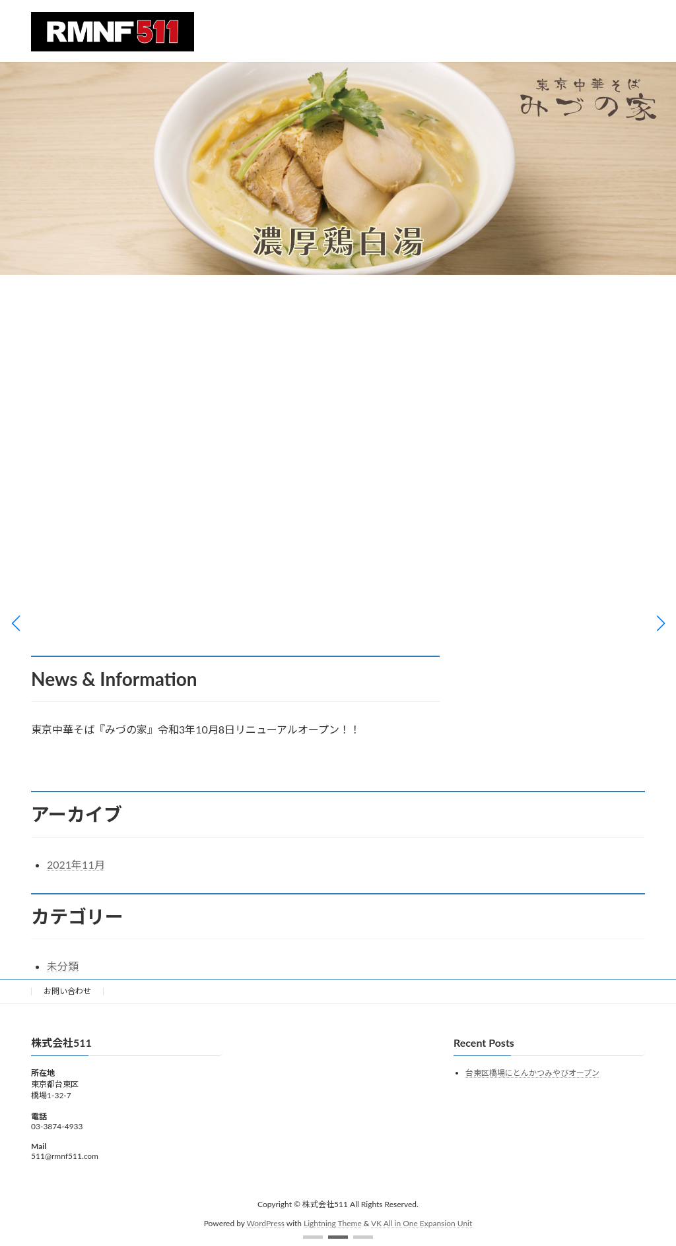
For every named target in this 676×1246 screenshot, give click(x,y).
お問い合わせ (67, 991)
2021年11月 (76, 864)
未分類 (63, 966)
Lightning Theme (333, 1223)
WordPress (266, 1223)
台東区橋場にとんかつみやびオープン (532, 1073)
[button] (313, 1237)
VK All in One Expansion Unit (421, 1223)
